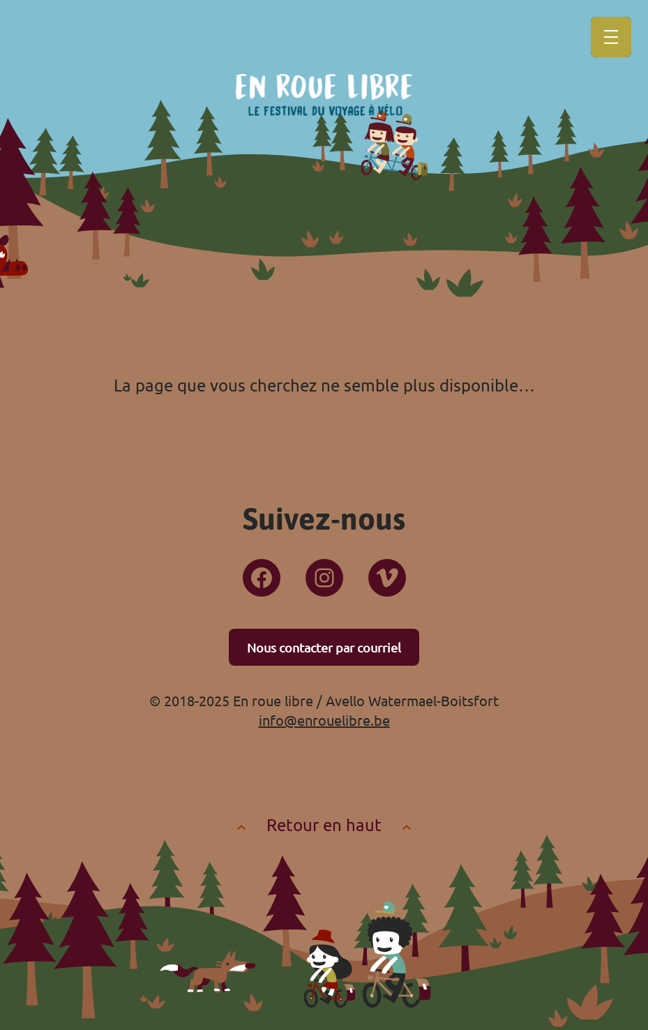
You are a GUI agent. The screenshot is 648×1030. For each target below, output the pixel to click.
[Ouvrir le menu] (611, 37)
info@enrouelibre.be (324, 720)
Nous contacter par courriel (324, 647)
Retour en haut (324, 824)
